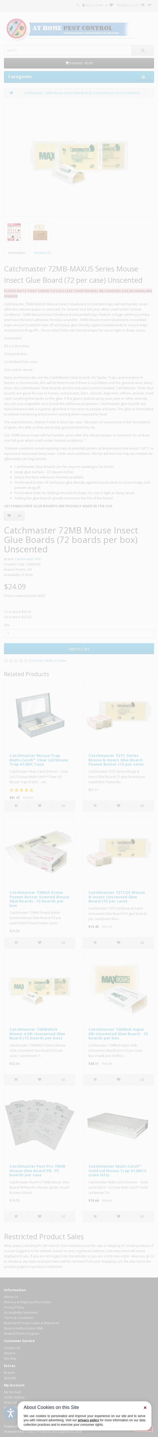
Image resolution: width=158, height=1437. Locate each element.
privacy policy (88, 1420)
